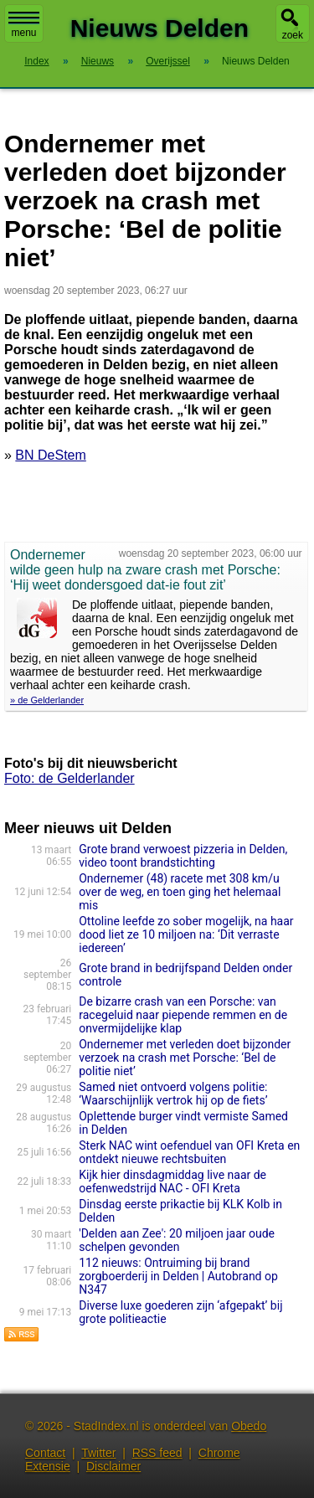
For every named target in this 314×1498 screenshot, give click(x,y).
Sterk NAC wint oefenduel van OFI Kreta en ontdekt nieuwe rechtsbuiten (189, 1152)
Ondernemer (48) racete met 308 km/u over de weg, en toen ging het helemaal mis (180, 892)
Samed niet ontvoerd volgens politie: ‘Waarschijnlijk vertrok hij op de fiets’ (173, 1093)
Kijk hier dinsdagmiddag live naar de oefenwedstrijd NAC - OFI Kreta (172, 1181)
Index (36, 61)
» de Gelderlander (47, 700)
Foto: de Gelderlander (69, 778)
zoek (292, 35)
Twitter (98, 1452)
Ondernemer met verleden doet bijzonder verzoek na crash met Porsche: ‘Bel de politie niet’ (185, 1057)
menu (23, 25)
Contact (45, 1452)
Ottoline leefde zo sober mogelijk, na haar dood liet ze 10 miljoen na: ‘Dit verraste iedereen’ (186, 934)
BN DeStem (50, 455)
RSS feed (157, 1452)
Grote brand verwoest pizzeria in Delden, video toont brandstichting (183, 855)
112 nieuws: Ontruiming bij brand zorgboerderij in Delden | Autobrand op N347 (178, 1276)
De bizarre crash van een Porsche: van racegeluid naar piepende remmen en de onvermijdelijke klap (183, 1015)
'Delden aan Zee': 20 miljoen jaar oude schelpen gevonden (177, 1240)
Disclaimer (113, 1466)
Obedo (248, 1426)
